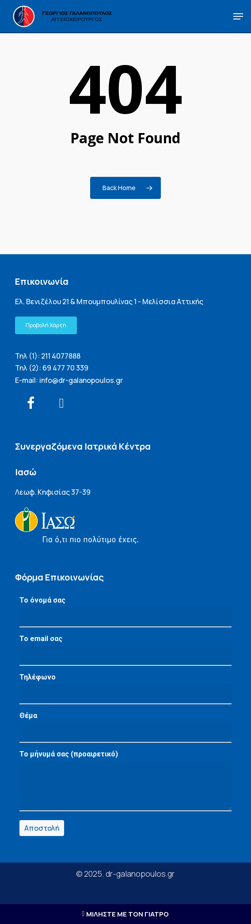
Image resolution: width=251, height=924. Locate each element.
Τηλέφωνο (125, 688)
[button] (238, 16)
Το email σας (125, 650)
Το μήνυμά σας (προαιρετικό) (125, 783)
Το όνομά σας (125, 611)
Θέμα (125, 727)
